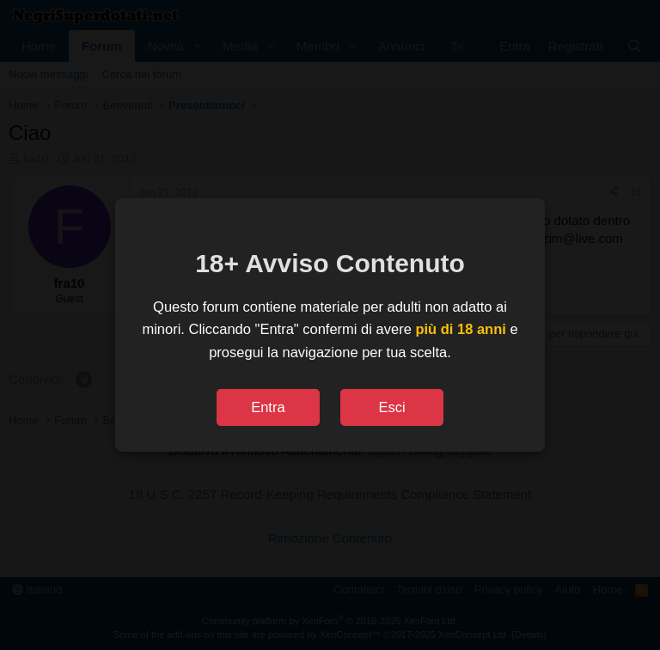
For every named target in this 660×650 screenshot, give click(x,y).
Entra (267, 407)
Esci (391, 407)
